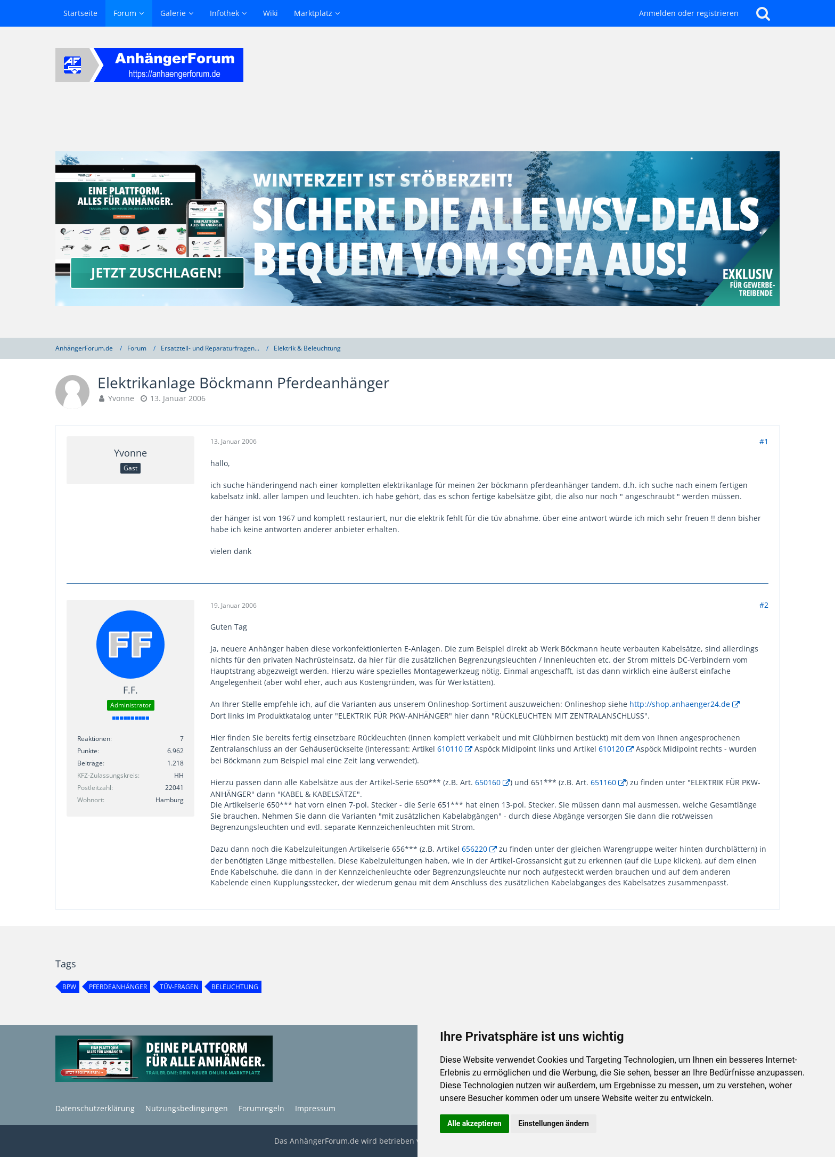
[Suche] (763, 13)
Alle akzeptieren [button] (474, 1123)
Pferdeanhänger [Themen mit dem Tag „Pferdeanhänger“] (118, 986)
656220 (474, 849)
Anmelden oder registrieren (689, 13)
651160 (603, 782)
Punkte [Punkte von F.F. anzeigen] (87, 750)
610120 (611, 749)
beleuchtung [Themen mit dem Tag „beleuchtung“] (234, 986)
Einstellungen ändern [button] (553, 1123)
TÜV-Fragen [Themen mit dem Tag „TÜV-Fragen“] (179, 986)
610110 (450, 749)
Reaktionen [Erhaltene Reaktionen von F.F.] (93, 738)
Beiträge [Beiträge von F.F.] (90, 763)
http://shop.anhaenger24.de (679, 704)
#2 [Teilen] (763, 605)
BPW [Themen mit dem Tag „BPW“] (69, 986)
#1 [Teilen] (763, 441)
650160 (488, 782)
